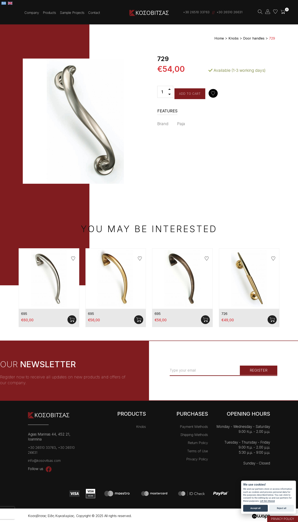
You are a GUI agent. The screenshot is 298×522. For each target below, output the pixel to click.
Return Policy (198, 443)
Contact (94, 13)
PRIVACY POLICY (282, 519)
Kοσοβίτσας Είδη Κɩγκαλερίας (149, 13)
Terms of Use (197, 451)
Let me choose (267, 501)
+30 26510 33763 (196, 12)
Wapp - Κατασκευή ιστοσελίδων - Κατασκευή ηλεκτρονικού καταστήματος (260, 516)
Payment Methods (194, 427)
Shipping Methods (194, 435)
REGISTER (256, 370)
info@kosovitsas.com (44, 460)
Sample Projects (72, 13)
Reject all (281, 508)
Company (31, 13)
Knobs (141, 427)
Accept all (255, 508)
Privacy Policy (197, 459)
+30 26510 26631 (230, 12)
